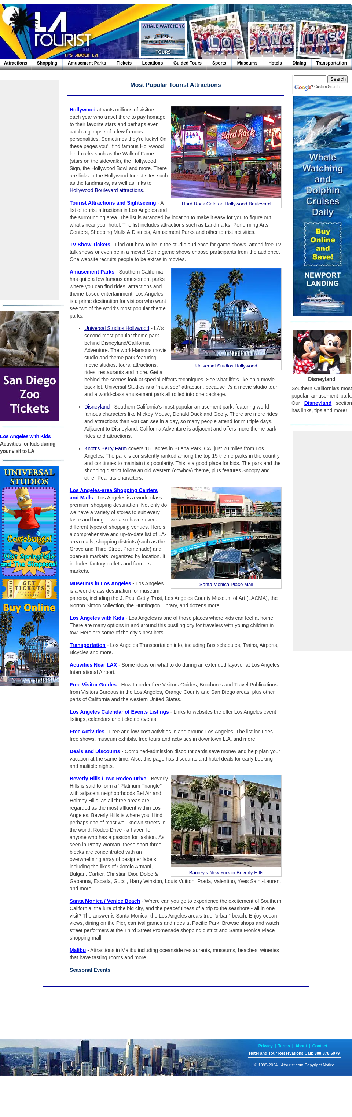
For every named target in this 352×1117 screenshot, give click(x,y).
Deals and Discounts (95, 751)
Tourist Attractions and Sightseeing (113, 203)
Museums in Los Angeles (100, 583)
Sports (219, 63)
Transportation (331, 63)
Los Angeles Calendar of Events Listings (119, 712)
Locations (152, 63)
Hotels (275, 63)
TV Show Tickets (90, 245)
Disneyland (97, 407)
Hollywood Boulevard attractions (106, 190)
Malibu (78, 950)
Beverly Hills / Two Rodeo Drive (108, 778)
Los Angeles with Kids (25, 436)
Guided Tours (187, 63)
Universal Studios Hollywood (116, 328)
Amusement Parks (87, 63)
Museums (247, 63)
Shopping (47, 63)
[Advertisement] (29, 190)
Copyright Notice (319, 1065)
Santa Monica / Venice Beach (105, 901)
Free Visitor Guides (93, 685)
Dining (299, 63)
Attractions (15, 63)
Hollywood (83, 110)
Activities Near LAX (93, 665)
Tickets (124, 63)
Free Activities (87, 732)
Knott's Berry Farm (105, 448)
